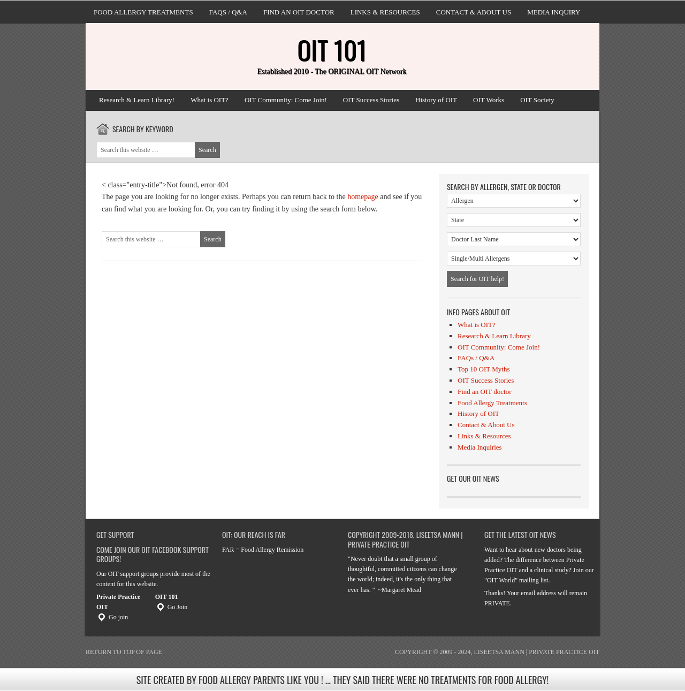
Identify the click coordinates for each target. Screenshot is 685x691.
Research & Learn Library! (136, 100)
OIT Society (537, 100)
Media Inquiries (480, 447)
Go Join (171, 607)
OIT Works (488, 100)
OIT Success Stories (371, 100)
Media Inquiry (553, 12)
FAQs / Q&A (228, 12)
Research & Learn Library (494, 336)
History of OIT (436, 100)
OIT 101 (332, 50)
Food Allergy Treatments (143, 12)
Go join (112, 617)
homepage (362, 197)
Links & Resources (385, 12)
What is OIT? (210, 100)
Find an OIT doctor (298, 12)
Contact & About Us (473, 12)
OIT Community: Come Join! (286, 100)
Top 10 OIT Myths (483, 369)
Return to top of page (124, 652)
